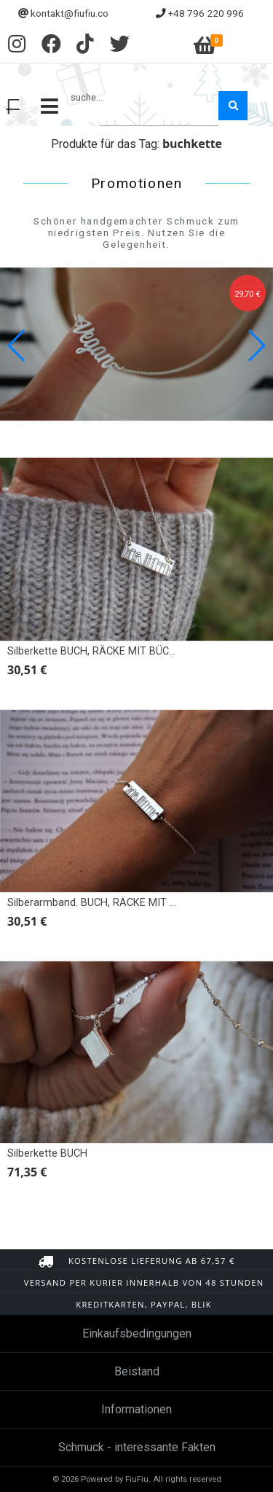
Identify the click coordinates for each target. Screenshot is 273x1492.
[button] (256, 345)
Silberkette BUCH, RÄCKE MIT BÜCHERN (101, 651)
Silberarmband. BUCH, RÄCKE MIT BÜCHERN (111, 903)
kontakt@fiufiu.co (69, 13)
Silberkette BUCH (47, 1153)
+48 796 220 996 (206, 13)
